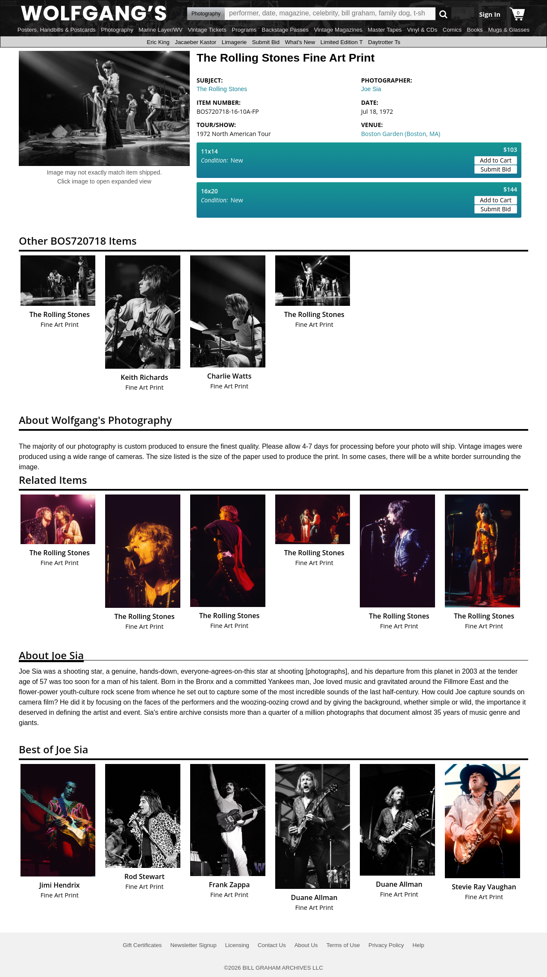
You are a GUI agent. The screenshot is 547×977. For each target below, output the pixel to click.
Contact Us (272, 945)
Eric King (158, 42)
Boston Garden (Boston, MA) (400, 134)
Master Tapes (385, 30)
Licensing (237, 945)
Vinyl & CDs (422, 30)
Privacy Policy (386, 945)
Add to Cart (496, 160)
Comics (452, 30)
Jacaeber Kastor (195, 42)
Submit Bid (265, 42)
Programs (244, 30)
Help (418, 945)
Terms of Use (343, 945)
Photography (117, 30)
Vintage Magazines (338, 30)
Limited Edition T (342, 42)
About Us (306, 945)
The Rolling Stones (222, 89)
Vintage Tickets (207, 30)
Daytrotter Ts (384, 42)
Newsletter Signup (193, 945)
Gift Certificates (142, 945)
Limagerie (234, 42)
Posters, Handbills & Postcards (57, 30)
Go (443, 14)
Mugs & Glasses (508, 30)
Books (475, 30)
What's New (300, 42)
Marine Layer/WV (160, 30)
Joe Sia (371, 89)
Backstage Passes (285, 30)
